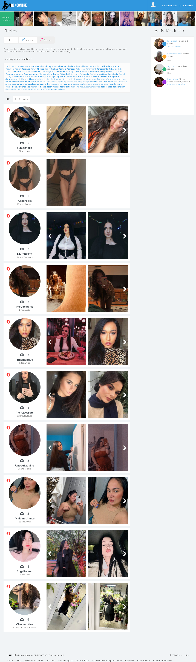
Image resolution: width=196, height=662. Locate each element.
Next (191, 19)
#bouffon (9, 68)
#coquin (85, 71)
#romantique (70, 84)
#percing (62, 81)
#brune (40, 68)
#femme (18, 76)
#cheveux (35, 71)
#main (50, 79)
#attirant (24, 66)
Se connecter (169, 5)
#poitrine (108, 81)
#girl (54, 76)
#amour (15, 66)
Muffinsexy (24, 253)
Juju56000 (172, 66)
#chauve (26, 71)
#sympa (9, 89)
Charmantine (24, 624)
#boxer (18, 68)
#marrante (68, 79)
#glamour (61, 76)
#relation (52, 84)
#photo (70, 81)
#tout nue (35, 89)
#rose (88, 84)
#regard (44, 84)
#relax (60, 84)
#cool (78, 71)
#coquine (94, 71)
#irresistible (105, 76)
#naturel (32, 81)
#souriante (65, 86)
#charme (113, 68)
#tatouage (18, 89)
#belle (70, 66)
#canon (62, 68)
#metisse (96, 79)
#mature (87, 79)
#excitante (113, 74)
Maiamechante (24, 518)
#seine (8, 86)
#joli (18, 79)
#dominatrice (44, 74)
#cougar (9, 74)
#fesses (33, 76)
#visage (55, 89)
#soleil (56, 86)
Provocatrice (24, 306)
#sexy (49, 86)
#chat (120, 68)
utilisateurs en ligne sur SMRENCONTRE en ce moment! (35, 655)
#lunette (42, 79)
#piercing (78, 81)
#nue (39, 81)
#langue (24, 79)
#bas (42, 66)
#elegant (75, 74)
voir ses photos (173, 46)
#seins (15, 86)
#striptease (106, 86)
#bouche (115, 66)
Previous (17, 19)
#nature (23, 81)
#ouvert (46, 81)
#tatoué (26, 89)
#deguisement (31, 74)
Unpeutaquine (24, 465)
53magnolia (24, 147)
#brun (33, 68)
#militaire (121, 79)
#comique (70, 71)
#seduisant (104, 84)
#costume (117, 71)
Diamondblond (174, 53)
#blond (98, 66)
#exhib (122, 74)
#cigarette (50, 71)
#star (97, 86)
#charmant (91, 68)
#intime (95, 76)
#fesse (25, 76)
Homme (27, 40)
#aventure (34, 66)
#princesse (10, 84)
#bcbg (48, 66)
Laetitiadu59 (173, 40)
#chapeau (80, 68)
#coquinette (106, 71)
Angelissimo (25, 571)
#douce (55, 74)
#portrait (123, 81)
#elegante (84, 74)
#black (91, 66)
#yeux (62, 89)
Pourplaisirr (172, 79)
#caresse (71, 68)
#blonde (106, 66)
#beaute (62, 66)
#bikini (77, 66)
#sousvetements (87, 86)
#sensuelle (24, 86)
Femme (45, 40)
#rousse (95, 84)
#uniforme (46, 89)
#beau (54, 66)
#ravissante (33, 84)
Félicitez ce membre (176, 84)
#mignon (112, 79)
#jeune (115, 76)
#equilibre (102, 74)
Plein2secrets (25, 412)
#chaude (17, 71)
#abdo (8, 66)
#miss (8, 81)
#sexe (43, 86)
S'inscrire (187, 5)
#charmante (102, 68)
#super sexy (119, 86)
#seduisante (116, 84)
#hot (78, 76)
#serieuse (35, 86)
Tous (11, 40)
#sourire (75, 86)
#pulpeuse (22, 84)
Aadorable (25, 200)
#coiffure (60, 71)
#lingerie (33, 79)
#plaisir (93, 81)
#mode (15, 81)
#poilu (100, 81)
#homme (71, 76)
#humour (86, 76)
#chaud (8, 71)
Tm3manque (24, 359)
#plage (86, 81)
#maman (58, 79)
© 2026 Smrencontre (179, 655)
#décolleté (64, 74)
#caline (54, 68)
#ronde (81, 84)
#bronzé (26, 68)
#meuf (104, 79)
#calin (47, 68)
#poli (116, 81)
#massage (78, 79)
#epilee (93, 74)
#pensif (53, 81)
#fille (40, 76)
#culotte (18, 74)
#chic (43, 71)
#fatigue (9, 76)
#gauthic (47, 76)
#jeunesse (10, 79)
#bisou (84, 66)
